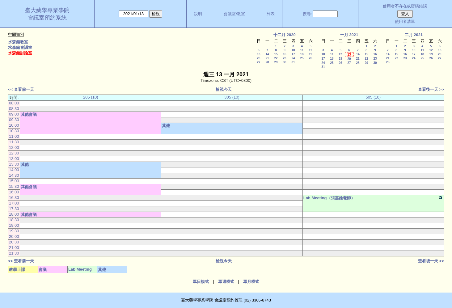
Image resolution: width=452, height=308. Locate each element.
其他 (166, 125)
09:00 (14, 114)
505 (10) (373, 97)
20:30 (14, 242)
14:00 (14, 169)
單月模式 (251, 281)
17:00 (14, 203)
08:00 (14, 103)
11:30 (14, 142)
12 (310, 50)
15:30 (14, 186)
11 (301, 50)
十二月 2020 (284, 34)
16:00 (14, 192)
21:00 (14, 247)
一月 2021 (349, 34)
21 (267, 58)
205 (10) (90, 97)
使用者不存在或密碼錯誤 (405, 6)
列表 (271, 13)
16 (284, 54)
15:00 (14, 181)
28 (267, 62)
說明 (198, 13)
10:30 (14, 131)
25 (301, 58)
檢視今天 (224, 89)
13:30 (14, 164)
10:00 (14, 125)
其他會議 (29, 114)
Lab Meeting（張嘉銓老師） (373, 197)
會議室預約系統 (47, 18)
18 (301, 54)
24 (293, 58)
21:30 (14, 253)
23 (284, 58)
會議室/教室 (234, 13)
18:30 (14, 219)
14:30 (14, 175)
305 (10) (231, 97)
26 (310, 58)
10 (293, 50)
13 (258, 54)
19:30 (14, 231)
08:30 (14, 108)
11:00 (14, 136)
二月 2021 (414, 34)
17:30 (14, 208)
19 (310, 54)
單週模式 (226, 281)
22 (275, 58)
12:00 (14, 147)
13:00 (14, 158)
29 (275, 62)
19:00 (14, 225)
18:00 (14, 214)
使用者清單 (405, 21)
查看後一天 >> (431, 89)
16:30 (14, 197)
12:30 (14, 153)
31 (293, 62)
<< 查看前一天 (21, 89)
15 (275, 54)
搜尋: (307, 13)
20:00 (14, 236)
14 (267, 54)
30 (284, 62)
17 (293, 54)
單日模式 (201, 281)
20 (258, 58)
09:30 (14, 119)
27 (258, 62)
